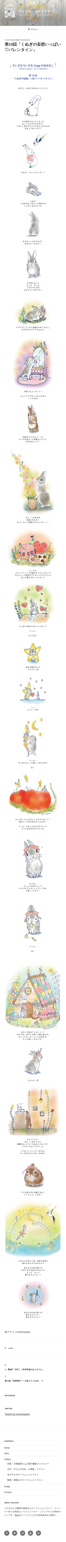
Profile (7, 1487)
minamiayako (25, 40)
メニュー (33, 29)
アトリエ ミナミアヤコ (36, 11)
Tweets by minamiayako (17, 1414)
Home (7, 1448)
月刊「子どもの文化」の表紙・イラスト (26, 1469)
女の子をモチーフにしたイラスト (23, 1475)
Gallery (7, 1459)
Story (10, 1348)
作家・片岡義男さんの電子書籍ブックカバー (28, 1464)
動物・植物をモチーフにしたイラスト (25, 1480)
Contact (7, 1492)
